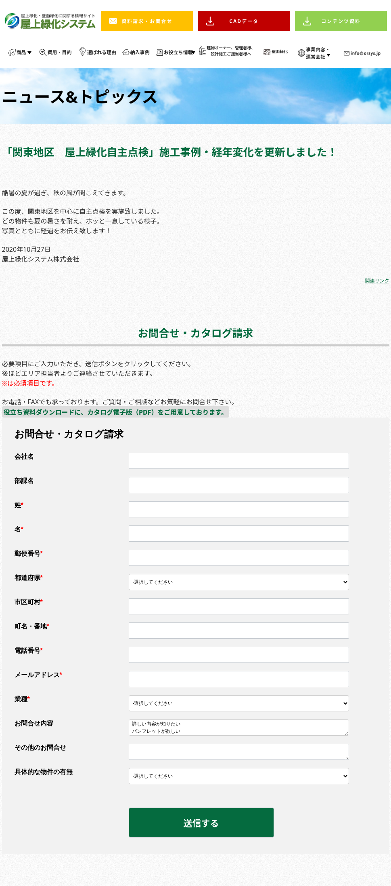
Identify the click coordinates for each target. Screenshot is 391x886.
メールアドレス (38, 674)
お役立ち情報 (178, 52)
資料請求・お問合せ (146, 21)
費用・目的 (60, 52)
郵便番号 (29, 553)
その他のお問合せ (40, 747)
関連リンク (377, 280)
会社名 (24, 456)
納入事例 (140, 52)
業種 (22, 699)
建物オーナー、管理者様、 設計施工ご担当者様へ (231, 51)
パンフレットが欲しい (239, 731)
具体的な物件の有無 (44, 771)
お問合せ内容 (34, 723)
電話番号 (29, 650)
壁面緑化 (280, 51)
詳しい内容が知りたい (239, 724)
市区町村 (29, 602)
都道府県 (29, 577)
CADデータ (244, 21)
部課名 (24, 480)
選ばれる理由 (101, 52)
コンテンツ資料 (341, 21)
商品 (21, 52)
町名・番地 (32, 626)
